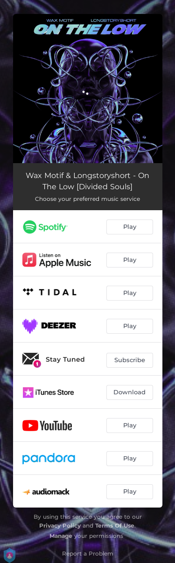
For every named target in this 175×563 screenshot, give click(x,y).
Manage (60, 535)
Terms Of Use (114, 525)
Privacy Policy (60, 525)
